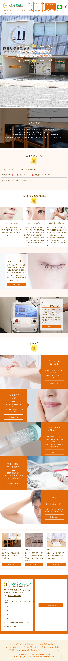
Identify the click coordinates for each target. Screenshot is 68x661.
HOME (6, 10)
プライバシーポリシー (43, 650)
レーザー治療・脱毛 (40, 644)
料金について (7, 549)
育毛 (41, 647)
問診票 (50, 549)
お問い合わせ (8, 14)
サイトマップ (55, 650)
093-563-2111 (14, 595)
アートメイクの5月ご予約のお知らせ (23, 170)
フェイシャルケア (53, 644)
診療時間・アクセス (15, 650)
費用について (59, 647)
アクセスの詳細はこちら (51, 605)
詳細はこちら (16, 284)
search (14, 14)
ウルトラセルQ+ (49, 647)
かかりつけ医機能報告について (21, 180)
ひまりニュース (14, 10)
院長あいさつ (25, 10)
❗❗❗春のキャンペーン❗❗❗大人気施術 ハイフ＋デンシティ (33, 175)
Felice (27, 549)
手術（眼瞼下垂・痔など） (30, 647)
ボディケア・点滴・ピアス (13, 647)
